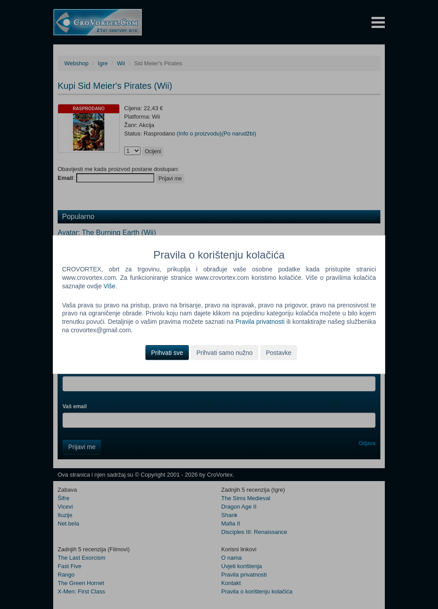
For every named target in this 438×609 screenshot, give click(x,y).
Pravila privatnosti (260, 321)
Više (109, 285)
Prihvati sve (167, 352)
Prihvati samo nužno (224, 352)
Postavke (279, 352)
